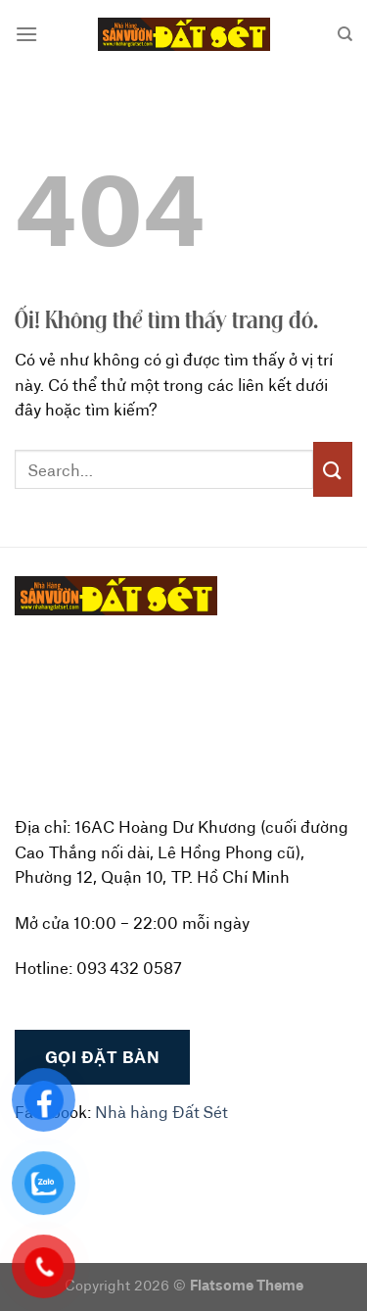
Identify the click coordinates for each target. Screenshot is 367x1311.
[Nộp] (332, 469)
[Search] (345, 34)
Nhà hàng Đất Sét (161, 1111)
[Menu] (26, 34)
